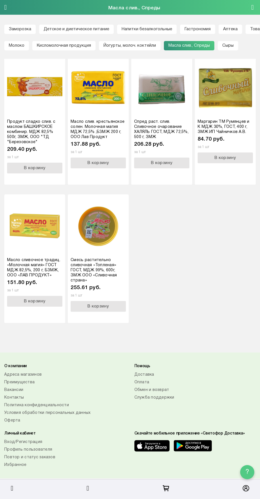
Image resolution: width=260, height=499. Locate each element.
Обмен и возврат (151, 390)
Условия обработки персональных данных (47, 413)
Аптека (230, 29)
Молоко (16, 46)
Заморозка (20, 29)
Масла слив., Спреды (189, 46)
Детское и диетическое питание (76, 29)
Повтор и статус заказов (29, 457)
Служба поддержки (154, 397)
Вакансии (13, 390)
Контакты (14, 397)
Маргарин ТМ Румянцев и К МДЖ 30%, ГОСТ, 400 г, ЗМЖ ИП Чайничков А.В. (224, 127)
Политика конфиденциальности (36, 405)
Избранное (15, 465)
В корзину (34, 168)
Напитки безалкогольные (147, 29)
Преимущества (19, 382)
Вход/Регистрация (23, 442)
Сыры (228, 46)
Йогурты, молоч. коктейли (129, 46)
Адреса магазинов (23, 375)
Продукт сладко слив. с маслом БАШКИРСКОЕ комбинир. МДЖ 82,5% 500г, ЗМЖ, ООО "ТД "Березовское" (31, 132)
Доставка (144, 375)
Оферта (12, 420)
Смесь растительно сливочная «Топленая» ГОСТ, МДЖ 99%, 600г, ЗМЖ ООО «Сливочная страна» (94, 270)
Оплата (141, 382)
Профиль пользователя (28, 449)
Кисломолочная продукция (64, 46)
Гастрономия (198, 29)
